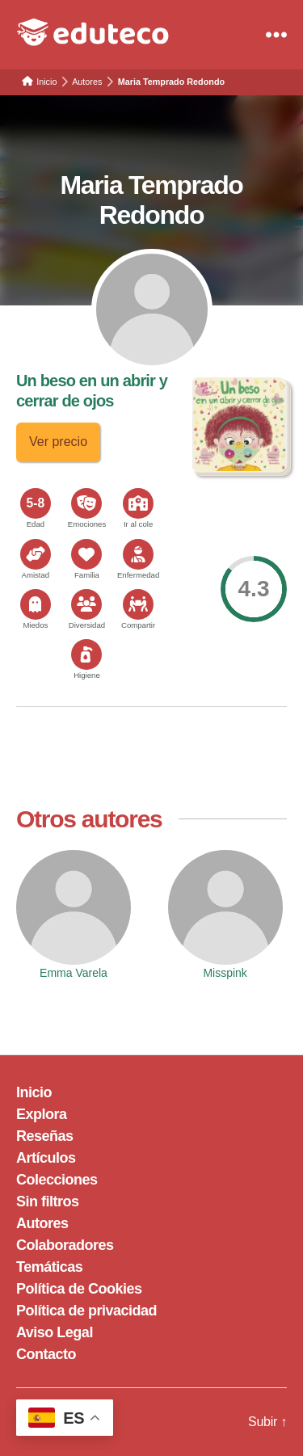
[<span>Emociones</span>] (86, 503)
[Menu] (276, 34)
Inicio (34, 1092)
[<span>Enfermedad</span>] (138, 554)
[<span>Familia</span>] (86, 554)
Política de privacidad (86, 1310)
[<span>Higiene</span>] (86, 654)
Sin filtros (47, 1201)
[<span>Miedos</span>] (35, 604)
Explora (41, 1114)
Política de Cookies (79, 1289)
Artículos (46, 1158)
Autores (42, 1223)
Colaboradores (65, 1245)
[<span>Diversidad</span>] (86, 604)
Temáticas (49, 1267)
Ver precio (58, 441)
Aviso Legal (54, 1332)
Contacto (46, 1354)
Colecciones (57, 1180)
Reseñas (45, 1136)
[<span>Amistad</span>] (35, 554)
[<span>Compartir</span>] (138, 604)
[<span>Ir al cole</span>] (138, 503)
